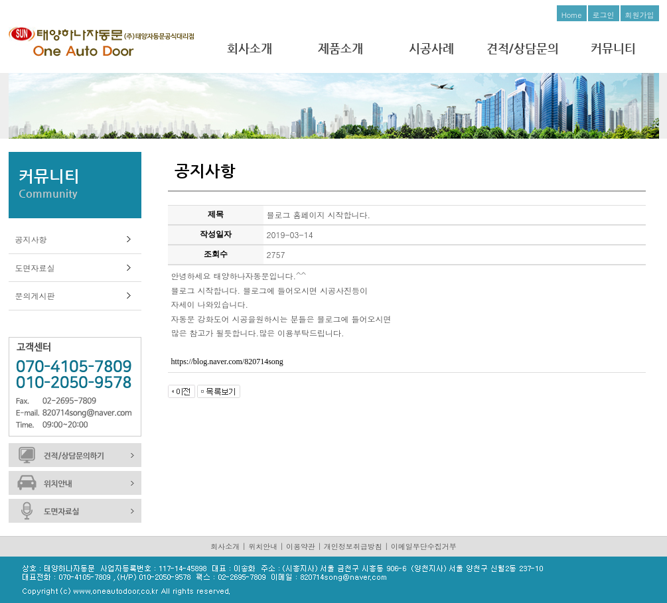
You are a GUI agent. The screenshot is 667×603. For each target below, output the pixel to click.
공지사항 (31, 239)
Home (571, 15)
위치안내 (262, 546)
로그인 (604, 15)
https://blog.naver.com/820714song (227, 361)
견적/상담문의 (522, 48)
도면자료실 (35, 267)
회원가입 (639, 15)
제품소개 (340, 48)
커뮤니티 (613, 48)
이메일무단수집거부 (424, 546)
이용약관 (300, 546)
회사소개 (249, 48)
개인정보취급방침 (353, 546)
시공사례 (431, 48)
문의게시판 (35, 295)
